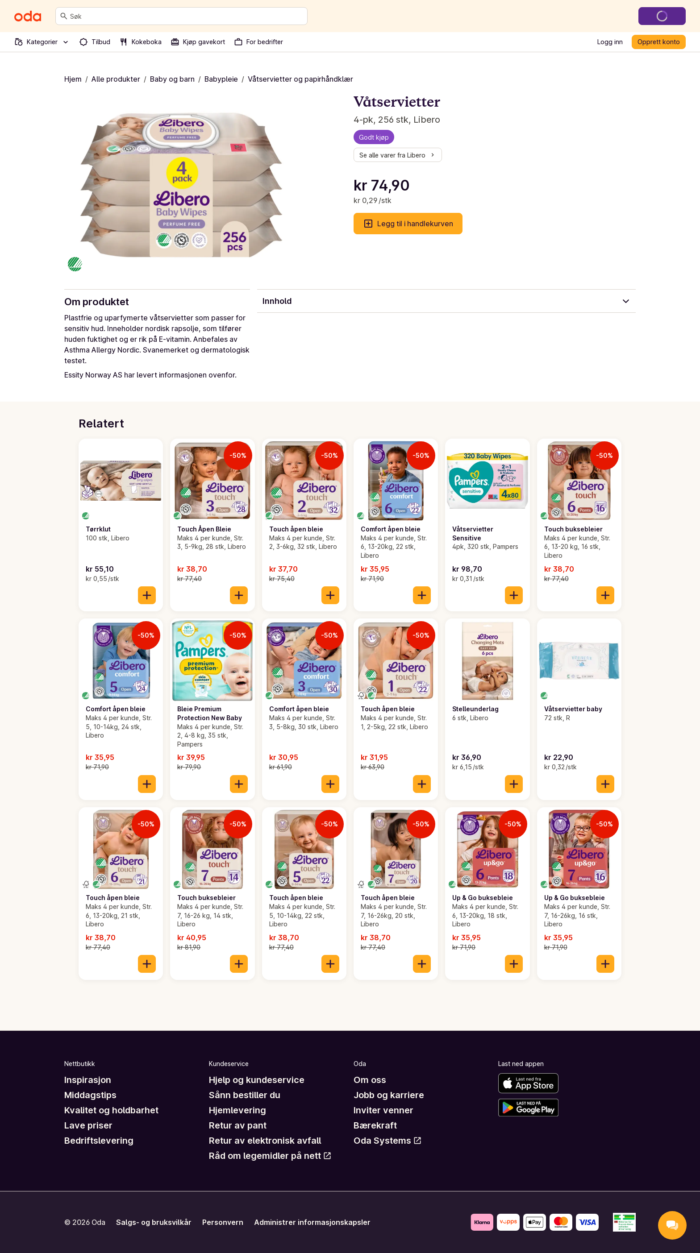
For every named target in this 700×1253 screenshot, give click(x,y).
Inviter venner (383, 1110)
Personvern (222, 1222)
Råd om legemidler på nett (270, 1155)
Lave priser (88, 1125)
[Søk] (63, 16)
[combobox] (187, 16)
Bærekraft (375, 1125)
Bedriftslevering (98, 1140)
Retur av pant (238, 1125)
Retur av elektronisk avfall (265, 1140)
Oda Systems (388, 1140)
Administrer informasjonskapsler (312, 1222)
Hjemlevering (237, 1110)
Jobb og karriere (389, 1095)
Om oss (370, 1080)
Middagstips (90, 1095)
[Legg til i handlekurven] (147, 595)
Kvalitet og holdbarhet (111, 1110)
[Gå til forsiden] (27, 16)
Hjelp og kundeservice (256, 1080)
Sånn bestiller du (244, 1095)
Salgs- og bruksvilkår (154, 1222)
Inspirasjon (87, 1080)
